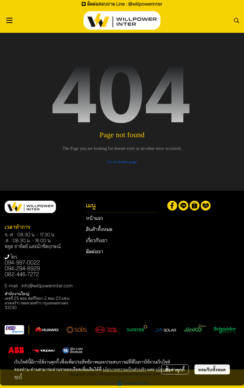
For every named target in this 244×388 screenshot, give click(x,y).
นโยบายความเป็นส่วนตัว (124, 369)
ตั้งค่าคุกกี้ (175, 369)
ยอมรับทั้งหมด (212, 369)
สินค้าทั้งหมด (99, 229)
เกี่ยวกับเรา (96, 240)
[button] (236, 20)
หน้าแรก (94, 218)
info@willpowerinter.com (47, 286)
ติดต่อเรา (94, 251)
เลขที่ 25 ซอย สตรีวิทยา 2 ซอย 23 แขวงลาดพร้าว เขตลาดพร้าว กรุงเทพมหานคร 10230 (37, 303)
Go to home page (122, 161)
